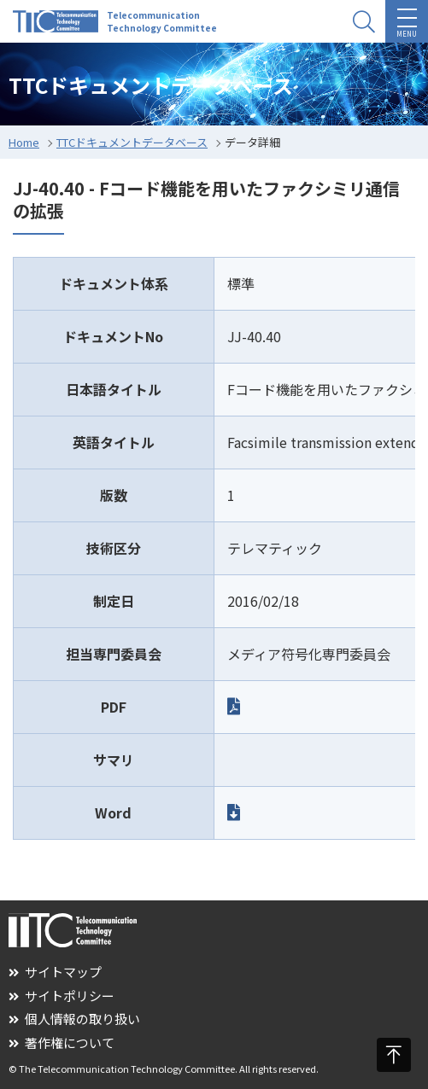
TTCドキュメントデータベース (132, 142)
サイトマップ (55, 972)
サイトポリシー (61, 996)
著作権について (61, 1042)
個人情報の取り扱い (74, 1019)
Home (24, 142)
